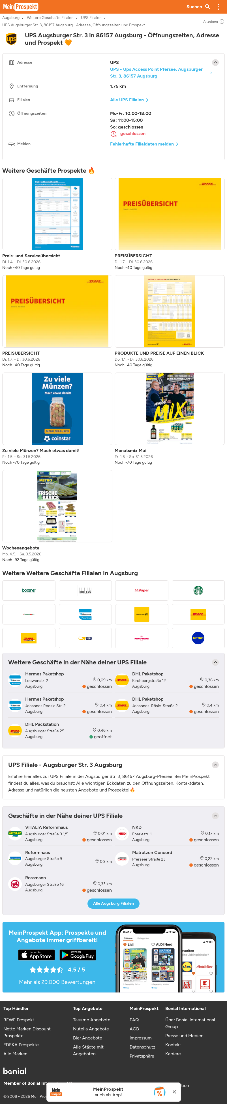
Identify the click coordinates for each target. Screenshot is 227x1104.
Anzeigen (214, 21)
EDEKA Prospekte (21, 1044)
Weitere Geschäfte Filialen (50, 18)
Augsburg (11, 18)
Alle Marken (15, 1053)
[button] (218, 7)
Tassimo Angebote (91, 1019)
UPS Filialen (91, 18)
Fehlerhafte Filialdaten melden (142, 144)
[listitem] (57, 224)
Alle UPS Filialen (127, 99)
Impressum (141, 1038)
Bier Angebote (87, 1038)
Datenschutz (142, 1047)
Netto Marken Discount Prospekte (27, 1032)
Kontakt (173, 1044)
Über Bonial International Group (190, 1023)
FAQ (134, 1019)
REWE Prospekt (18, 1019)
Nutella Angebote (91, 1029)
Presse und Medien (184, 1035)
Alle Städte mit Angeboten (88, 1050)
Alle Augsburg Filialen (113, 903)
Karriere (173, 1053)
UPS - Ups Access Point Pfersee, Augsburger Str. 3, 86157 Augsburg (156, 73)
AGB (134, 1029)
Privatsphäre (142, 1056)
